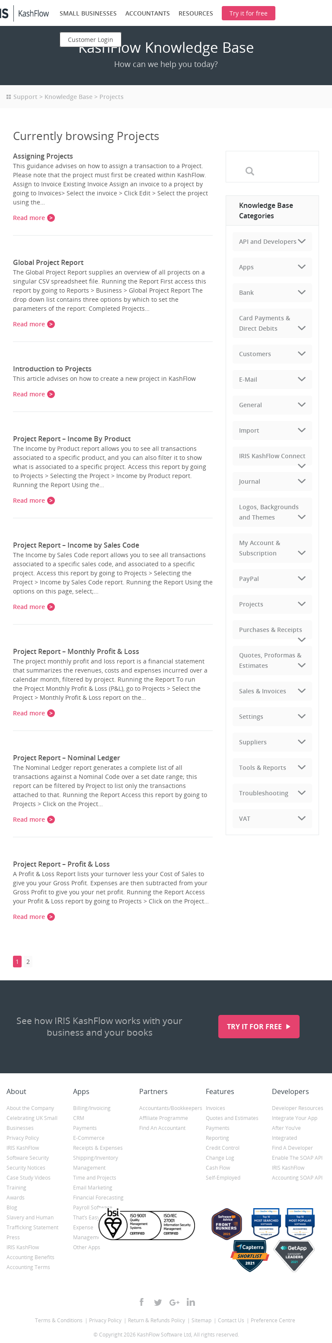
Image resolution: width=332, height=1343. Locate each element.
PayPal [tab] (249, 578)
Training (16, 1187)
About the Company (30, 1108)
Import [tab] (249, 430)
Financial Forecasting (98, 1197)
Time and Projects (94, 1177)
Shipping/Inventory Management (95, 1162)
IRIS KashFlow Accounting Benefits (30, 1252)
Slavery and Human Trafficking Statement (32, 1222)
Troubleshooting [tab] (263, 793)
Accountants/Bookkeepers (166, 1108)
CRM (78, 1118)
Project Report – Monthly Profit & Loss (76, 651)
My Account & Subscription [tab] (259, 548)
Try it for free (255, 1026)
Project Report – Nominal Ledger (66, 757)
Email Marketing (92, 1187)
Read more (29, 218)
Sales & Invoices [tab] (262, 691)
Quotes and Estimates (232, 1118)
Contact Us (231, 1320)
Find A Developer (292, 1148)
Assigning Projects (43, 156)
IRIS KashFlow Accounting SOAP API (297, 1172)
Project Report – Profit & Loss (61, 864)
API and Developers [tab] (268, 241)
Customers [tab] (255, 354)
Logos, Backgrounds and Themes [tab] (269, 512)
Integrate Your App (294, 1118)
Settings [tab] (251, 716)
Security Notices (25, 1167)
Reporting (217, 1138)
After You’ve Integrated (286, 1133)
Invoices (215, 1108)
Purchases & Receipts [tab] (270, 629)
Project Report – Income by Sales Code (76, 545)
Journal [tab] (249, 481)
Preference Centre (273, 1320)
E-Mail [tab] (248, 379)
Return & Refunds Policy (156, 1320)
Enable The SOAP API (297, 1157)
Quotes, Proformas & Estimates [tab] (270, 660)
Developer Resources (297, 1108)
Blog (11, 1207)
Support (25, 97)
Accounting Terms (28, 1267)
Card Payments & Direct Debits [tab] (264, 323)
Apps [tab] (246, 267)
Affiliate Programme (163, 1118)
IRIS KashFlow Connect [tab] (272, 456)
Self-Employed (223, 1177)
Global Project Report (48, 262)
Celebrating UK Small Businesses (31, 1123)
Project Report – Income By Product (72, 438)
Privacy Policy (22, 1138)
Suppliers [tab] (253, 742)
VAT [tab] (244, 818)
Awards (15, 1197)
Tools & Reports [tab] (262, 767)
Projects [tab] (251, 604)
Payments (85, 1128)
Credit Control (222, 1148)
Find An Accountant (162, 1128)
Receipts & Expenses (98, 1148)
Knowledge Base (69, 97)
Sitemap (201, 1320)
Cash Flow (218, 1167)
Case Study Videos (28, 1177)
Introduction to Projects (52, 368)
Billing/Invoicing (92, 1108)
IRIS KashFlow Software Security (27, 1152)
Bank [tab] (246, 292)
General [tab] (250, 405)
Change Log (220, 1157)
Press (13, 1237)
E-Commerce (89, 1138)
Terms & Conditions (59, 1320)
